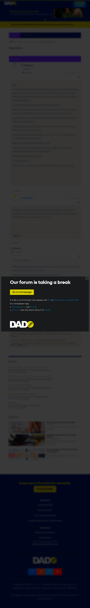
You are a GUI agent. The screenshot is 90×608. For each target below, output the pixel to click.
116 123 (33, 307)
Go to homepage (22, 292)
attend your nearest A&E (66, 300)
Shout (15, 310)
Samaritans (18, 307)
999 (49, 300)
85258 (48, 310)
